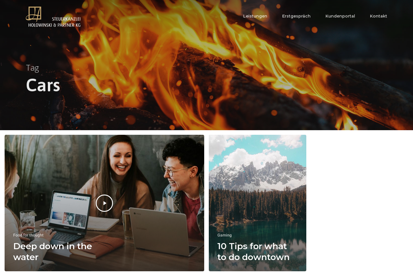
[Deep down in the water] (104, 203)
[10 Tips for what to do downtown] (257, 203)
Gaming (224, 235)
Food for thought (28, 235)
